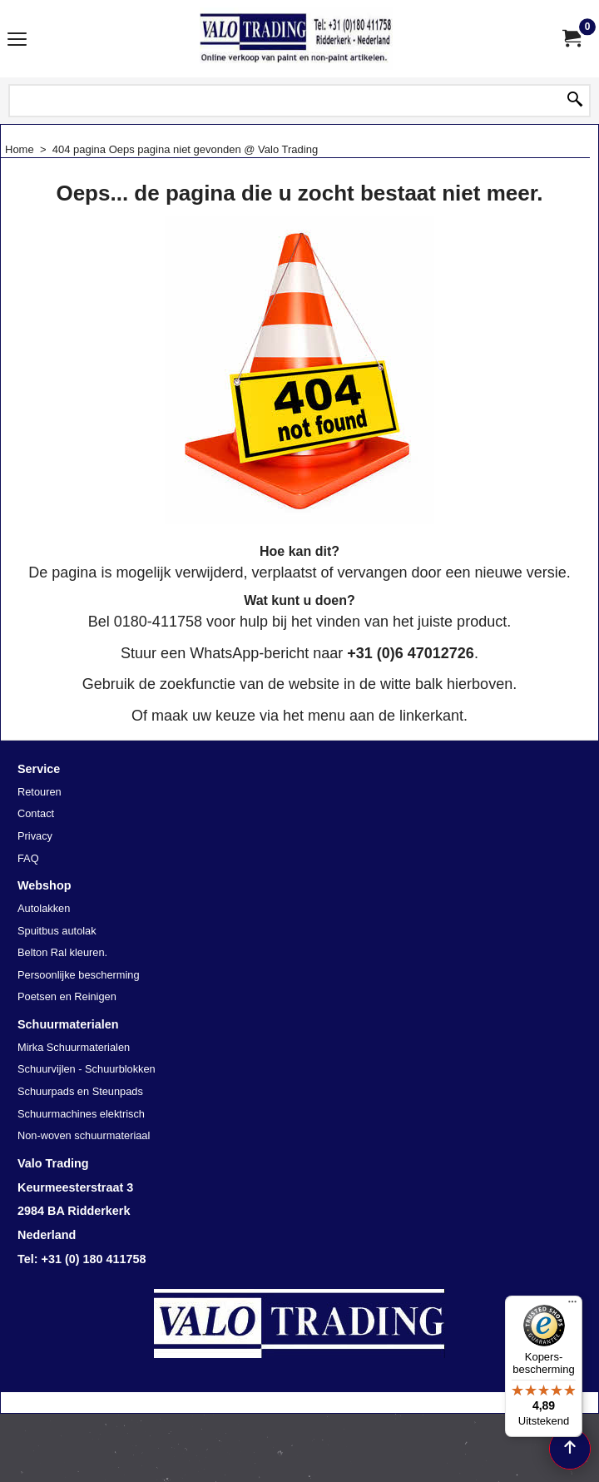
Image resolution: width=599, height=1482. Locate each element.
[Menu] (572, 1306)
